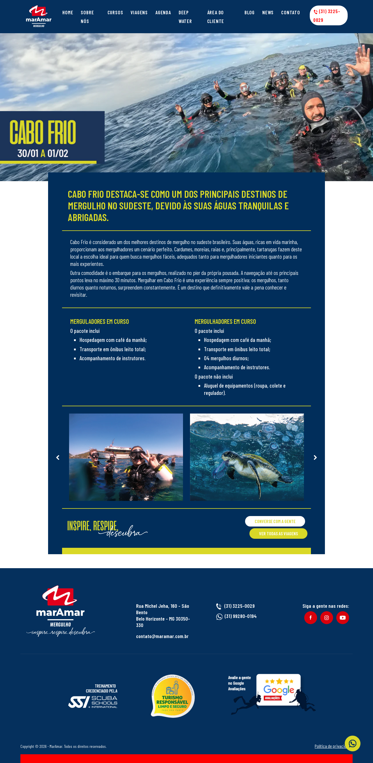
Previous (58, 457)
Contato (290, 12)
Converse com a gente (275, 521)
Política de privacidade (334, 746)
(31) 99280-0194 (241, 616)
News (268, 12)
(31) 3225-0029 (326, 15)
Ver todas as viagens (278, 533)
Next (315, 457)
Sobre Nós (87, 16)
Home (67, 12)
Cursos (115, 12)
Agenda (163, 12)
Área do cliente (215, 16)
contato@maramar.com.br (162, 636)
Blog (249, 12)
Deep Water (185, 16)
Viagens (139, 12)
